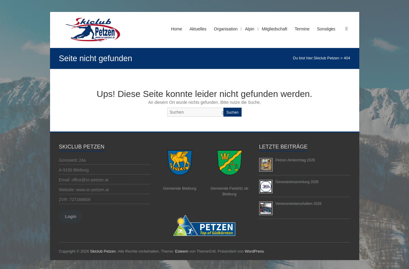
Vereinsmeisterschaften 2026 (299, 204)
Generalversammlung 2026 (297, 182)
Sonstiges (326, 29)
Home (176, 29)
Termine (302, 29)
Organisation (225, 29)
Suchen (232, 112)
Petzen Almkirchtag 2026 (295, 160)
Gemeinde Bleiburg (179, 188)
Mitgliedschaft (274, 29)
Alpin (249, 29)
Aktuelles (197, 29)
